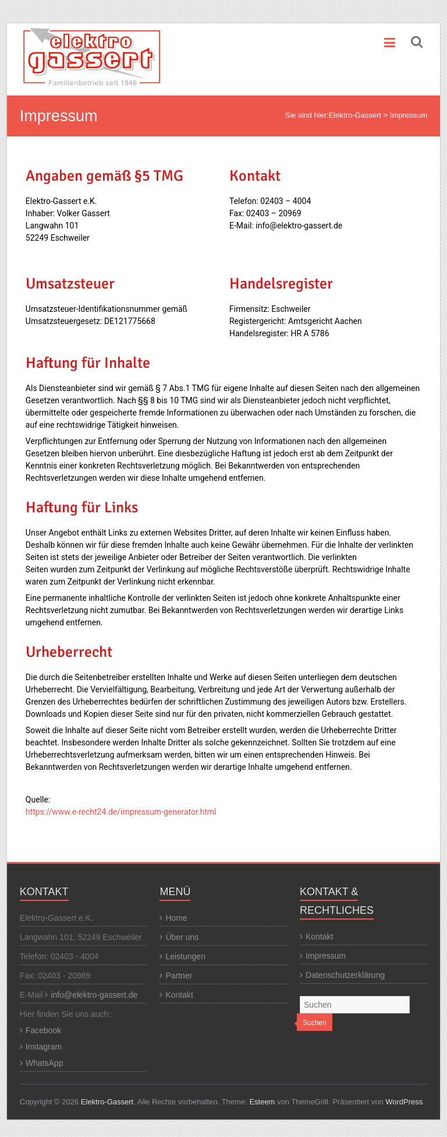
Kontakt (179, 994)
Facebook (43, 1030)
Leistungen (185, 956)
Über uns (181, 937)
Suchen (315, 1023)
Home (176, 918)
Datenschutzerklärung (345, 975)
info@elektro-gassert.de (94, 994)
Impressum (326, 955)
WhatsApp (44, 1063)
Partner (178, 975)
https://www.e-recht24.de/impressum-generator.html (121, 811)
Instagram (44, 1046)
